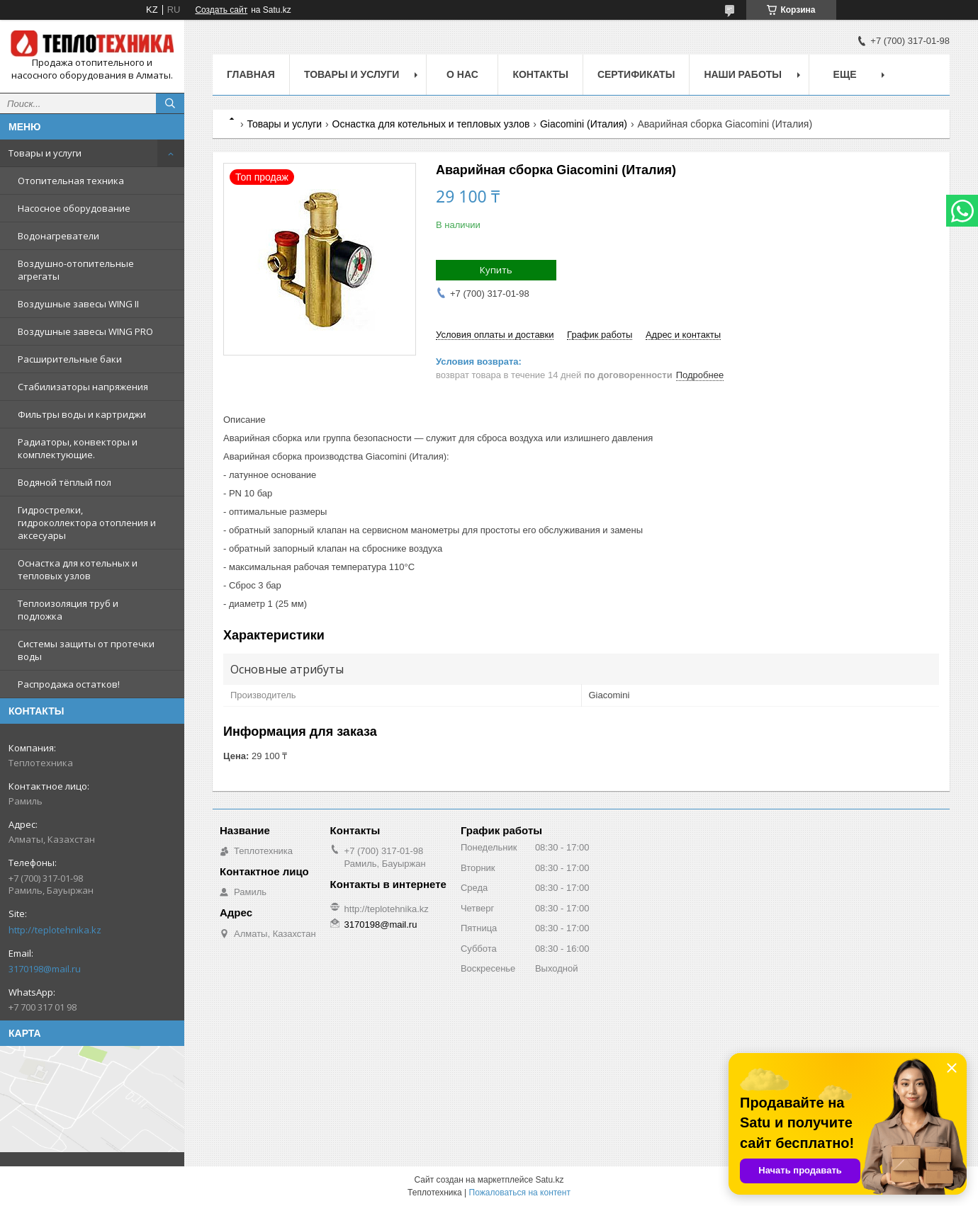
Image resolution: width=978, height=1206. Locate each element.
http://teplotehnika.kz (55, 929)
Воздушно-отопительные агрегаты (76, 270)
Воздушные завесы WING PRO (85, 331)
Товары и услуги (45, 153)
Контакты (540, 74)
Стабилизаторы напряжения (83, 386)
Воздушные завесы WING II (78, 303)
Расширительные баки (70, 359)
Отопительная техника (71, 180)
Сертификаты (636, 74)
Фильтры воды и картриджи (82, 414)
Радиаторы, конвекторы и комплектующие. (77, 448)
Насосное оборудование (74, 208)
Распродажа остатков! (69, 684)
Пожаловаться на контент (519, 1193)
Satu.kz (549, 1180)
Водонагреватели (58, 235)
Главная (251, 74)
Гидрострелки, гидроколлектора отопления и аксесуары (87, 523)
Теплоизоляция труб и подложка (68, 609)
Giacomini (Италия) (583, 124)
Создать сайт (221, 10)
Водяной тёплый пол (64, 482)
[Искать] (170, 103)
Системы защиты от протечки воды (86, 650)
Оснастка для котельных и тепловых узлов (77, 569)
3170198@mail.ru (45, 968)
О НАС (462, 74)
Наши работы (743, 74)
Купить (496, 269)
